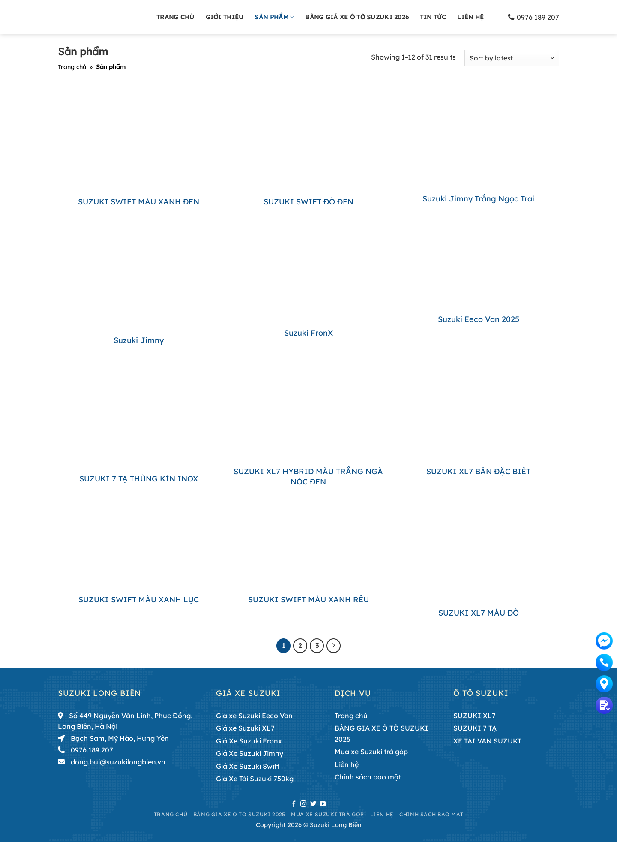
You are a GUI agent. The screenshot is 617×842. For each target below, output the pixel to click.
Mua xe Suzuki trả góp (371, 751)
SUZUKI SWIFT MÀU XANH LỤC (138, 599)
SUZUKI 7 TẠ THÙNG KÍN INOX (138, 479)
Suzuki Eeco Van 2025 (478, 319)
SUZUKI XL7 (474, 715)
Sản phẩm (274, 17)
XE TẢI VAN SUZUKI (487, 741)
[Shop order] (511, 58)
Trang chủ (175, 17)
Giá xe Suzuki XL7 (245, 728)
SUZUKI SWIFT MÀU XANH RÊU (308, 599)
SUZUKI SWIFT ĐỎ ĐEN (308, 202)
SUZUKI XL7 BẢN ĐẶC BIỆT (478, 471)
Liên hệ (470, 17)
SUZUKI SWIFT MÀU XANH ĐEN (138, 202)
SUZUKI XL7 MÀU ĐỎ (478, 613)
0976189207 (604, 662)
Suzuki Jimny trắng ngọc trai (478, 199)
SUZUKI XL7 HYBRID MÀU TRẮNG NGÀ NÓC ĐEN (308, 476)
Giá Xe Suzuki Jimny (249, 753)
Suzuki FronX (308, 333)
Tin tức (433, 17)
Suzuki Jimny (139, 340)
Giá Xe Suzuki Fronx (249, 741)
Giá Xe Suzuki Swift (247, 766)
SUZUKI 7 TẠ (475, 728)
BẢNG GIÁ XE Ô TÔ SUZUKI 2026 (357, 17)
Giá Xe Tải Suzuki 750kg (255, 778)
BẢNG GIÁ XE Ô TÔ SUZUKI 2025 (381, 733)
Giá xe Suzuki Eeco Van (254, 715)
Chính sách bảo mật (368, 777)
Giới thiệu (225, 17)
